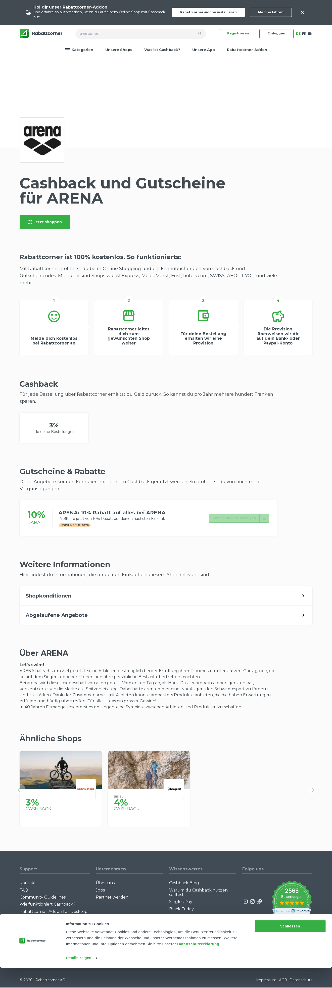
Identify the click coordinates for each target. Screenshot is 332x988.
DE (298, 33)
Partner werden (112, 897)
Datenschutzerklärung (198, 964)
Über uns (105, 883)
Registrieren (238, 33)
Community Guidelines (43, 897)
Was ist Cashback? (162, 49)
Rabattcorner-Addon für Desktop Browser (53, 914)
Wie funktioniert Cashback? (47, 905)
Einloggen (276, 33)
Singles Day (180, 902)
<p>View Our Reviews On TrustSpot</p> (291, 902)
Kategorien (79, 50)
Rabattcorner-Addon (247, 49)
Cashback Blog (184, 883)
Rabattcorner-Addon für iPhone (52, 923)
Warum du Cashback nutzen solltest (198, 893)
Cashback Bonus (186, 916)
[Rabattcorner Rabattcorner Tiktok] (259, 902)
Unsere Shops (118, 49)
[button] (20, 790)
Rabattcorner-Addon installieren (208, 12)
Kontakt (28, 883)
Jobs (100, 890)
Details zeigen (78, 978)
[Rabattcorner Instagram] (252, 902)
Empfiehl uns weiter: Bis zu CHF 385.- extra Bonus (201, 933)
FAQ (24, 890)
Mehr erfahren (270, 12)
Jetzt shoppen (45, 221)
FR (304, 33)
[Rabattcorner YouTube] (245, 902)
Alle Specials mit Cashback (195, 923)
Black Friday (181, 909)
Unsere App (203, 49)
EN (310, 33)
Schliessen (290, 946)
